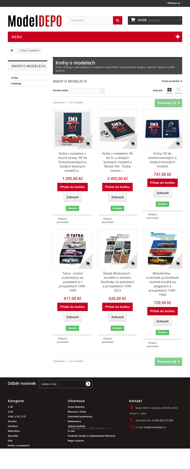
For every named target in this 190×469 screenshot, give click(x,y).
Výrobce (13, 426)
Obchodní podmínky (80, 416)
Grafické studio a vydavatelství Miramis (91, 435)
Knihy (14, 77)
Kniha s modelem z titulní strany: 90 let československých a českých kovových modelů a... (72, 162)
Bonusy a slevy (77, 411)
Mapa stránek (76, 440)
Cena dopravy (76, 406)
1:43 (10, 406)
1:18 (10, 411)
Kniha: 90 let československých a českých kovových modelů (162, 159)
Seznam (178, 91)
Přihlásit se (174, 3)
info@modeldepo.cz (155, 427)
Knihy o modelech (19, 445)
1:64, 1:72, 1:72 (17, 416)
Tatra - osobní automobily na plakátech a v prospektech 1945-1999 (72, 281)
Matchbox (14, 431)
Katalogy (16, 83)
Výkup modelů (76, 426)
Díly (10, 440)
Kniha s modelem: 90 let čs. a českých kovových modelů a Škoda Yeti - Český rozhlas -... (117, 162)
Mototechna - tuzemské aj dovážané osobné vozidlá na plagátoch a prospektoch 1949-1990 (162, 284)
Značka (12, 421)
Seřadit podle (60, 90)
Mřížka (169, 91)
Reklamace (74, 421)
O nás (71, 431)
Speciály (13, 435)
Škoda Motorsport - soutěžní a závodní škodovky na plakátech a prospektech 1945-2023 (117, 281)
